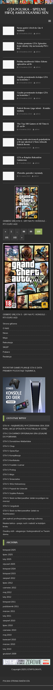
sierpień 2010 (9, 620)
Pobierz (6, 352)
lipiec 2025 (8, 554)
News (5, 333)
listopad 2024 (9, 568)
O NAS (6, 328)
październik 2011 (11, 606)
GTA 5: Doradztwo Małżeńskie (17, 441)
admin (38, 34)
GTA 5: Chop (9, 446)
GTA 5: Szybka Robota (13, 493)
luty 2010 (7, 649)
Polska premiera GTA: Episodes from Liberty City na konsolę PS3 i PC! (32, 46)
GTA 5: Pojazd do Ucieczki (15, 488)
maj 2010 (7, 635)
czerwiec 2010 (9, 630)
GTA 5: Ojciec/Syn (11, 451)
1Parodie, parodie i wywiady (30, 173)
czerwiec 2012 (9, 587)
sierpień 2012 (9, 578)
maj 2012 (7, 592)
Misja (5, 338)
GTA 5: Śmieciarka (11, 479)
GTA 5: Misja (8, 474)
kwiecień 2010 (9, 639)
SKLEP (6, 347)
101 (6, 237)
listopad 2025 (9, 550)
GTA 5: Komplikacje (12, 455)
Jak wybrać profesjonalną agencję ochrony (23, 518)
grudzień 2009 (9, 653)
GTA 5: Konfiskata (11, 460)
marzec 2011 (9, 611)
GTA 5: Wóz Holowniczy (14, 484)
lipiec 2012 (8, 583)
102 (15, 237)
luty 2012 (7, 597)
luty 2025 (7, 559)
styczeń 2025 (9, 564)
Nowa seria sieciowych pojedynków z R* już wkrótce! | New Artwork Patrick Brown (33, 142)
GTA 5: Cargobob (11, 506)
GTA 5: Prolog (9, 469)
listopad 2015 (9, 573)
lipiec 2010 (8, 625)
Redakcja (7, 356)
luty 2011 (7, 616)
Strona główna (10, 323)
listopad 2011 (9, 601)
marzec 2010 (9, 644)
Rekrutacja (8, 342)
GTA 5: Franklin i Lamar (13, 465)
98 (24, 231)
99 (31, 231)
